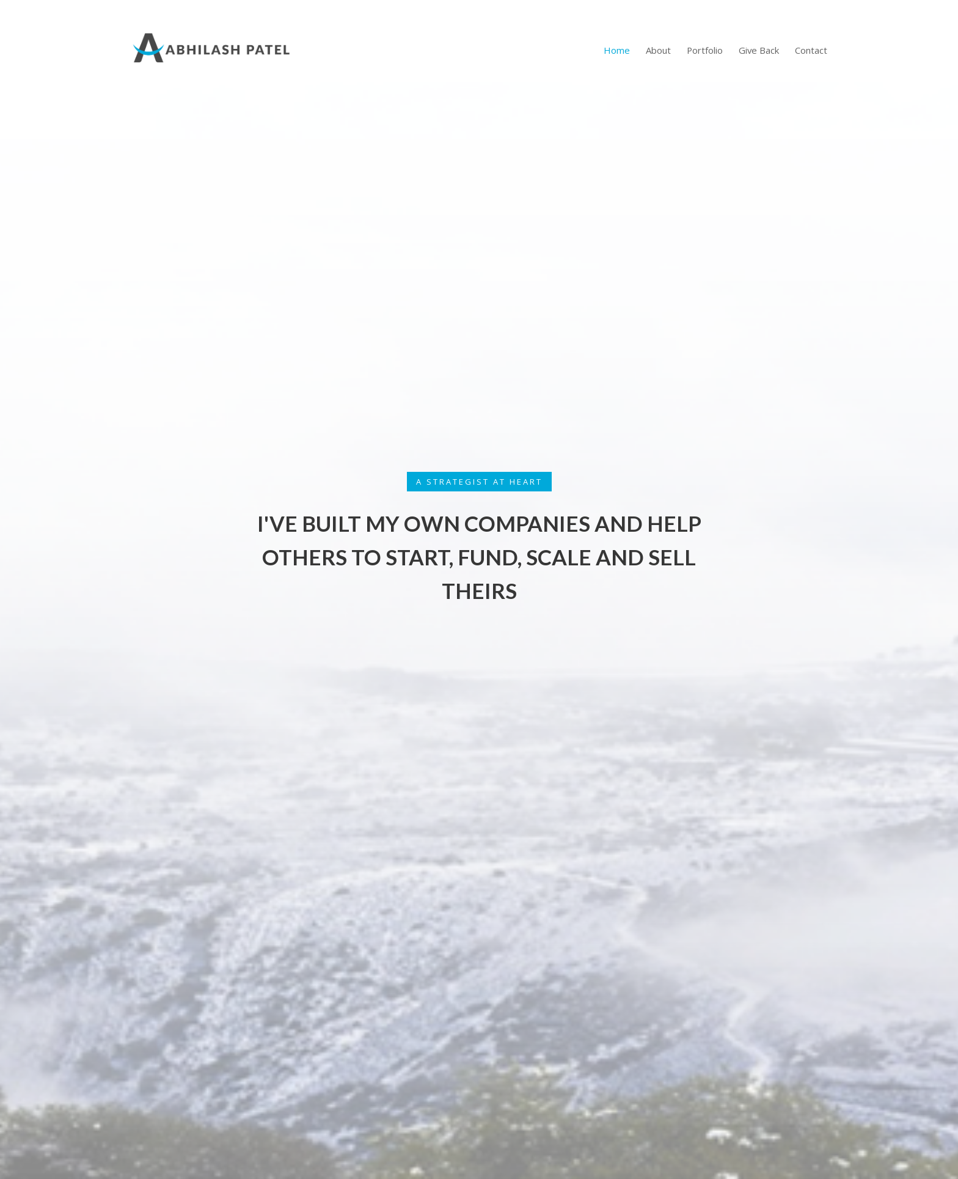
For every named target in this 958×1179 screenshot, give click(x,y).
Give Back (759, 50)
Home (617, 50)
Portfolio (705, 50)
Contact (811, 50)
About (658, 50)
